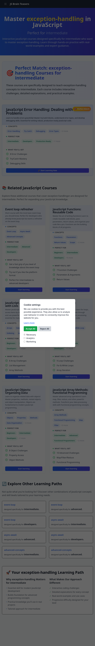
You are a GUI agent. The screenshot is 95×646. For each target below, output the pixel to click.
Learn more (29, 322)
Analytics (29, 338)
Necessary (30, 334)
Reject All (44, 328)
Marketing (30, 341)
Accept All (30, 328)
